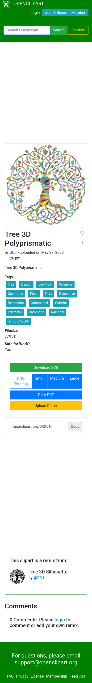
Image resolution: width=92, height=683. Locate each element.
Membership (56, 676)
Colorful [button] (61, 303)
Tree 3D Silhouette (48, 572)
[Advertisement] (46, 95)
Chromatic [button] (36, 312)
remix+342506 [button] (18, 321)
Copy (75, 426)
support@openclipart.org (46, 662)
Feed (74, 676)
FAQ (10, 676)
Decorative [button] (67, 294)
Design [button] (26, 284)
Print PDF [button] (46, 395)
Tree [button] (11, 284)
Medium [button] (57, 378)
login (59, 620)
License (37, 676)
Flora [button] (48, 294)
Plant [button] (34, 294)
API (82, 676)
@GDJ (38, 578)
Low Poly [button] (45, 284)
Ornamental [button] (39, 303)
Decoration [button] (16, 303)
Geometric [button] (15, 294)
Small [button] (39, 378)
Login (35, 12)
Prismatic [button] (15, 312)
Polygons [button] (65, 284)
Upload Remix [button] (46, 405)
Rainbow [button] (57, 312)
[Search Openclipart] (27, 30)
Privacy (22, 676)
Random (78, 30)
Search (58, 30)
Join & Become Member (65, 12)
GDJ (13, 252)
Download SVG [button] (46, 367)
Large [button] (74, 378)
